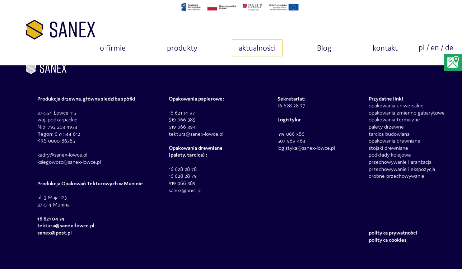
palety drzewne (386, 126)
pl (422, 47)
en (435, 47)
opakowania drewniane (394, 140)
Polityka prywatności (393, 232)
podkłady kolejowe (390, 154)
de (449, 47)
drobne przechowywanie (396, 175)
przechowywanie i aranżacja (400, 161)
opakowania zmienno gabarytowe (407, 112)
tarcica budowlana (389, 133)
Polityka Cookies (388, 239)
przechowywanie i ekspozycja (402, 169)
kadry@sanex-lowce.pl (62, 154)
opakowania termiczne (394, 119)
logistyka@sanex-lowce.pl (306, 147)
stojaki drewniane (388, 147)
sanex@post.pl (185, 190)
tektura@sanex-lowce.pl (196, 133)
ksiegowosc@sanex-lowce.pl (69, 161)
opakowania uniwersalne (396, 105)
